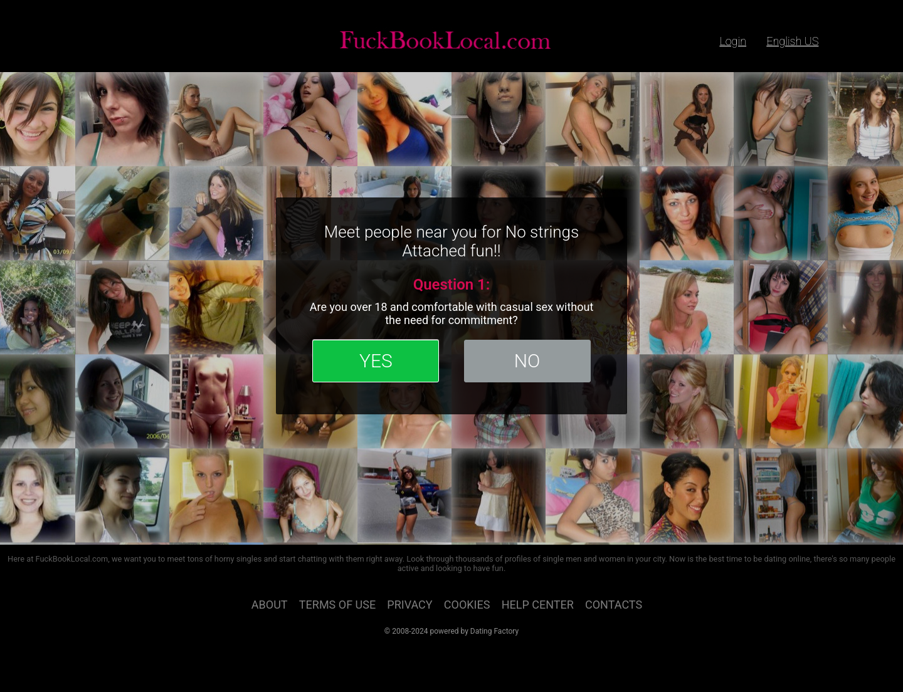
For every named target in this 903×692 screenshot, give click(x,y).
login (732, 41)
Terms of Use (337, 604)
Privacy (409, 604)
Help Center (538, 604)
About (269, 604)
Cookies (467, 604)
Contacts (613, 604)
